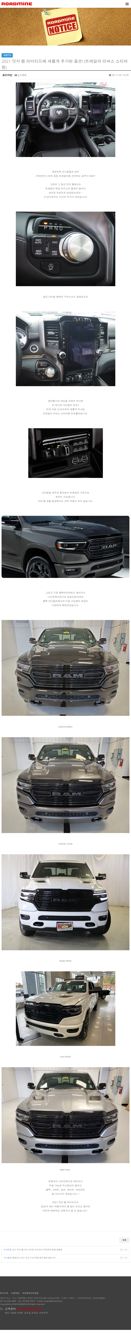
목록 (124, 1243)
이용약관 (15, 1296)
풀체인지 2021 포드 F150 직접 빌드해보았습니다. (34, 1260)
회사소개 (4, 1296)
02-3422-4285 (10, 1304)
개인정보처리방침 (30, 1296)
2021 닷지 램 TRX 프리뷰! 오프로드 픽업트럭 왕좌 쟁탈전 (37, 1252)
